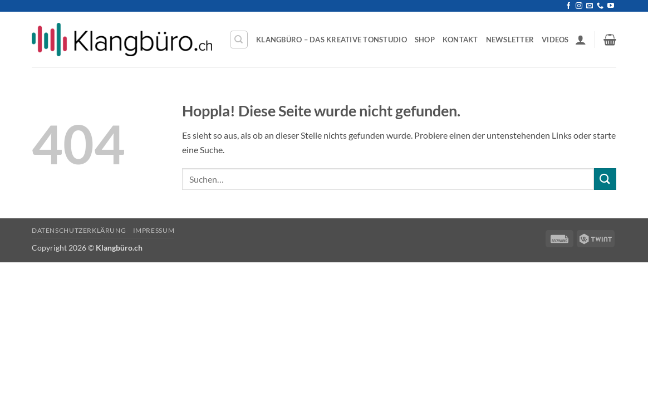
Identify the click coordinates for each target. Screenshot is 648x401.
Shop (425, 39)
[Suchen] (239, 39)
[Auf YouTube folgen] (610, 6)
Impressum (154, 230)
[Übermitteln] (605, 179)
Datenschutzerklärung (79, 230)
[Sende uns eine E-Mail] (589, 6)
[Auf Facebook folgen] (568, 6)
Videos (555, 39)
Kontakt (460, 39)
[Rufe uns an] (600, 6)
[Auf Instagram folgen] (579, 6)
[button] (580, 39)
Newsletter (510, 39)
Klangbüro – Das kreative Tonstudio (331, 39)
